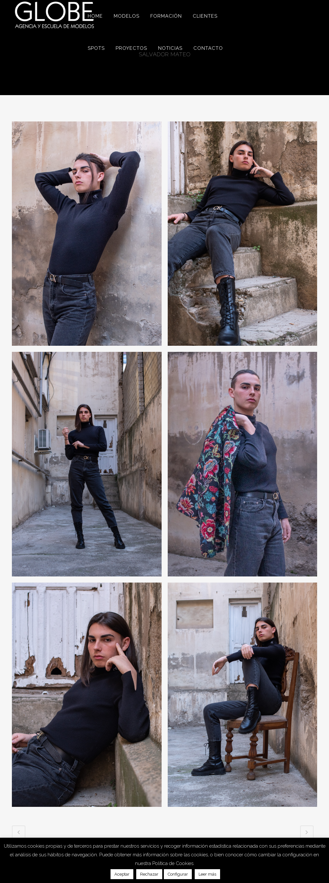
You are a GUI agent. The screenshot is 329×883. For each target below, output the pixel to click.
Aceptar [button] (121, 874)
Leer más (207, 874)
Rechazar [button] (149, 874)
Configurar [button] (178, 874)
